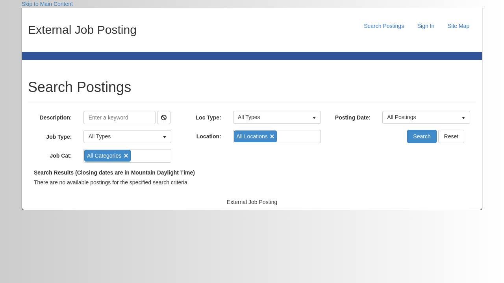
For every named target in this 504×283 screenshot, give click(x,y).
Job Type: (59, 137)
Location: (208, 136)
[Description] (119, 117)
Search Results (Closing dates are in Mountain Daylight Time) (114, 172)
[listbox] (127, 136)
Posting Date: (353, 117)
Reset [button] (451, 136)
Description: (56, 117)
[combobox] (137, 155)
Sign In (426, 26)
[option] (107, 156)
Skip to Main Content (47, 4)
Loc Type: (208, 117)
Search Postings (384, 26)
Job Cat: (61, 156)
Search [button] (421, 136)
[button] (163, 117)
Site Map (458, 26)
